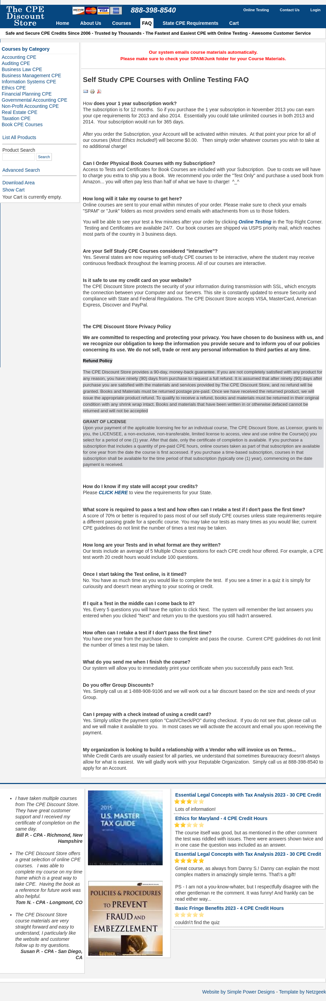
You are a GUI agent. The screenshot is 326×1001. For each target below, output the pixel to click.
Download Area (18, 182)
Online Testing (255, 221)
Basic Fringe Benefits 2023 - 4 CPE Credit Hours (229, 908)
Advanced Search (21, 170)
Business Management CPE (31, 75)
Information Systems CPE (29, 81)
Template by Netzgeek (302, 992)
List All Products (19, 137)
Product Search (18, 150)
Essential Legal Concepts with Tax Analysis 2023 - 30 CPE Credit (248, 795)
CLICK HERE (113, 492)
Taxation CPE (16, 118)
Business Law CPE (22, 69)
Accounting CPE (19, 57)
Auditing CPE (16, 63)
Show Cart (13, 190)
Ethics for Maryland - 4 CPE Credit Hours (221, 818)
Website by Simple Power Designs (238, 992)
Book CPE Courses (22, 124)
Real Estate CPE (19, 112)
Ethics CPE (14, 87)
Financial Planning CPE (27, 94)
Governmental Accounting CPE (34, 100)
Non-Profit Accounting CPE (30, 106)
